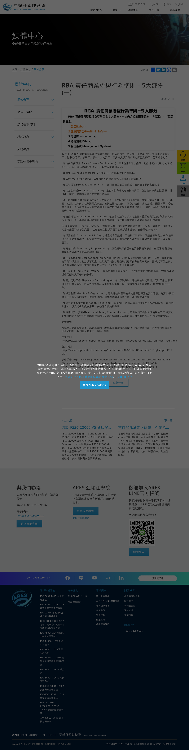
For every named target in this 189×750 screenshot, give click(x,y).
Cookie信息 (125, 376)
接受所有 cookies (94, 385)
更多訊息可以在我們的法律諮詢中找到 (89, 376)
